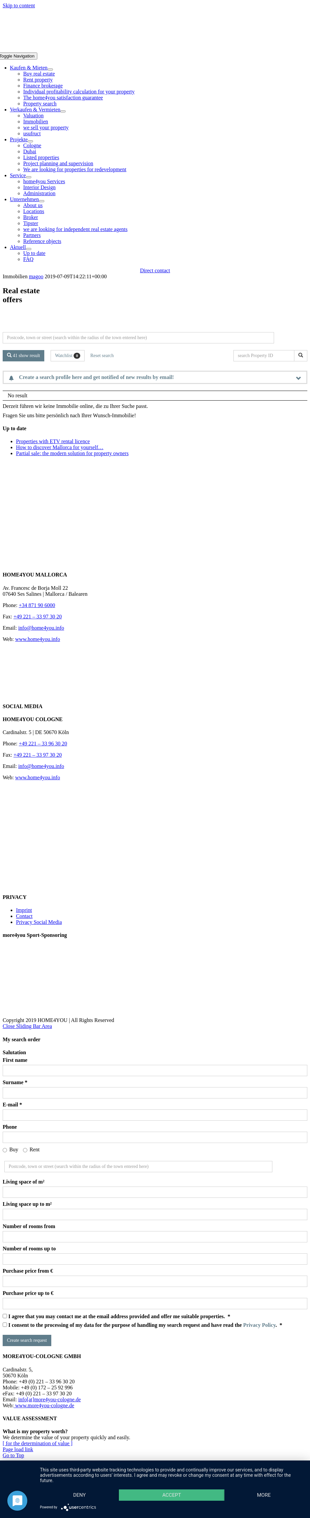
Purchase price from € (28, 1271)
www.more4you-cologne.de (44, 1405)
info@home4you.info (41, 628)
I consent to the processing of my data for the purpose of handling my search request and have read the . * (142, 1325)
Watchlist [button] (67, 356)
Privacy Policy (259, 1325)
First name (15, 1060)
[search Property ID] (265, 355)
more (264, 1495)
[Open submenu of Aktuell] (28, 249)
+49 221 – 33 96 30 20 (43, 743)
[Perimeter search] (138, 337)
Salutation (14, 1052)
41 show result (23, 355)
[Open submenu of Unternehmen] (41, 201)
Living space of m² (23, 1182)
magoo (36, 276)
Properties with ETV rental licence (53, 441)
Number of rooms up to (29, 1248)
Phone (10, 1127)
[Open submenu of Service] (28, 177)
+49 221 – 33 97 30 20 (37, 616)
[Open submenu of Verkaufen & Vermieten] (63, 111)
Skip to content (19, 5)
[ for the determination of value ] (38, 1443)
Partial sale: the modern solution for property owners (72, 453)
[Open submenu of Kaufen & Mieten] (50, 69)
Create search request (27, 1340)
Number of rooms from (29, 1226)
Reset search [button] (102, 355)
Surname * (15, 1082)
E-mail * (12, 1104)
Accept (171, 1495)
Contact (24, 916)
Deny (79, 1495)
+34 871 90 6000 (37, 605)
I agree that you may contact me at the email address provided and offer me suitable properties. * (116, 1316)
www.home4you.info (37, 639)
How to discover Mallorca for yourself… (60, 447)
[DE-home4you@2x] (155, 49)
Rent (31, 1149)
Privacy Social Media (39, 922)
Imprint (24, 910)
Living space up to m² (27, 1204)
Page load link (18, 1449)
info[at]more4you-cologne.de (49, 1399)
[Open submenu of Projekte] (30, 141)
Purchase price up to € (28, 1293)
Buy (10, 1149)
